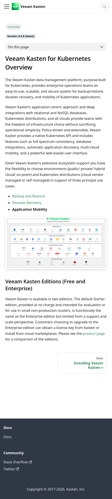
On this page (18, 47)
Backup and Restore (28, 196)
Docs (7, 436)
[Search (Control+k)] (104, 6)
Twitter (11, 469)
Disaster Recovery (26, 202)
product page (94, 333)
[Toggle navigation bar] (6, 6)
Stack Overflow (17, 462)
